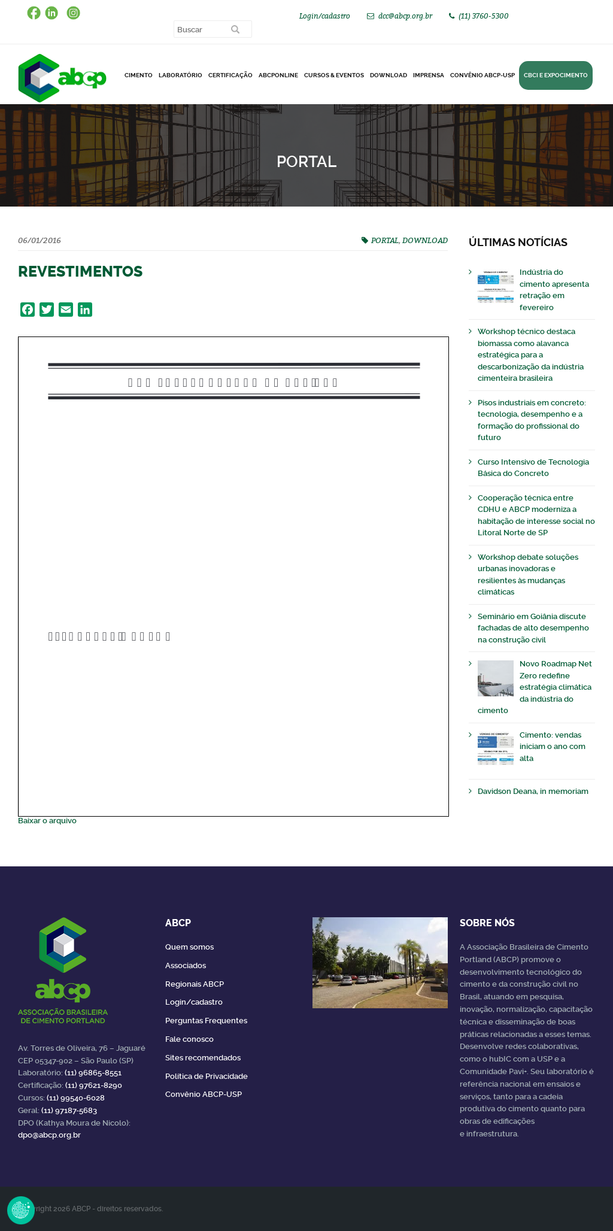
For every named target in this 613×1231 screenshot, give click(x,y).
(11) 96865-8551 (93, 1072)
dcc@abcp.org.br (405, 16)
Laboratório (180, 75)
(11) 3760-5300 (484, 16)
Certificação (230, 75)
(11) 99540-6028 (76, 1097)
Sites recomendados (203, 1057)
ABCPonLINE (278, 75)
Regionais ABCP (194, 984)
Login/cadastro (324, 16)
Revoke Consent (21, 1210)
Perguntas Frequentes (206, 1020)
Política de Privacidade (206, 1076)
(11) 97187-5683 (69, 1110)
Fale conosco (189, 1039)
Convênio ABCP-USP (482, 75)
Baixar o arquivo (47, 820)
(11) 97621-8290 (93, 1085)
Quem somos (189, 946)
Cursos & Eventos (334, 75)
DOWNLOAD (388, 75)
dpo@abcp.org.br (49, 1134)
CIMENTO (139, 75)
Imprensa (428, 75)
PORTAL (385, 240)
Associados (185, 965)
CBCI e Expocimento (556, 75)
